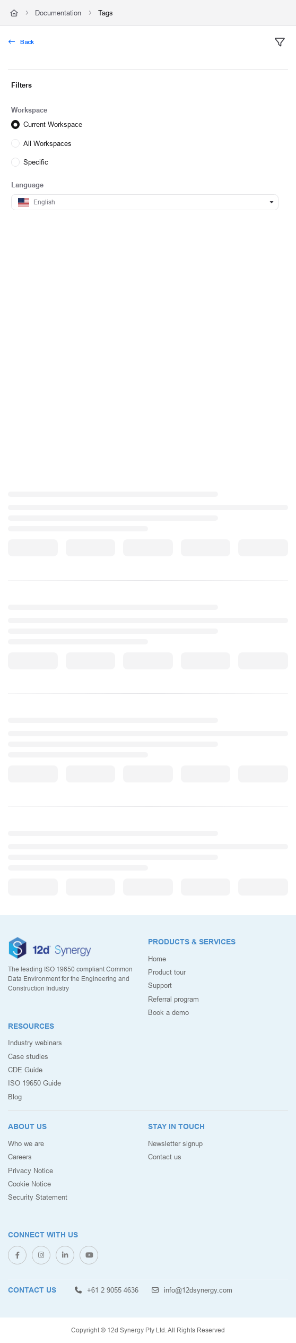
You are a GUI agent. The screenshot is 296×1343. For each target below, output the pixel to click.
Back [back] (21, 42)
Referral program (173, 999)
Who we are (26, 1143)
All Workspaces (47, 143)
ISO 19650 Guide (34, 1083)
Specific (35, 162)
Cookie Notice (29, 1184)
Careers (20, 1156)
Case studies (28, 1056)
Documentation (58, 12)
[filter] (279, 42)
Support (160, 985)
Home (157, 958)
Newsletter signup (175, 1143)
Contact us (164, 1156)
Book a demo (168, 1012)
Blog (15, 1096)
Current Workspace (52, 124)
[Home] (14, 12)
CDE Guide (25, 1069)
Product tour (167, 972)
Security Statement (37, 1197)
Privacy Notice (30, 1170)
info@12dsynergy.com (192, 1290)
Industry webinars (35, 1042)
